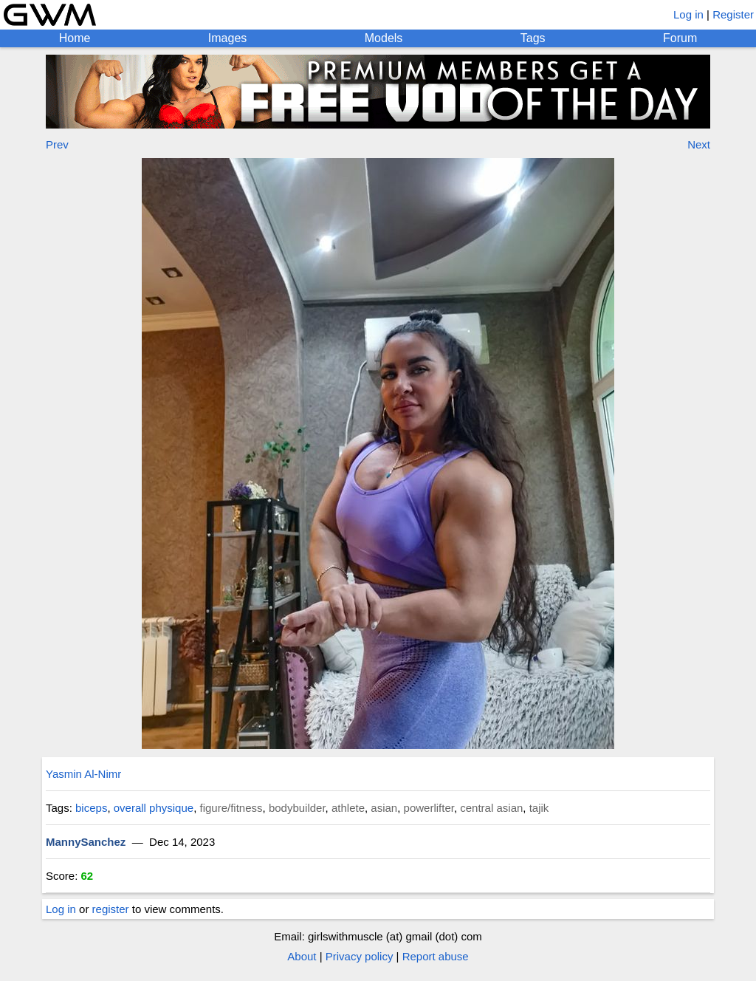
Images (227, 38)
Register (733, 14)
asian (384, 807)
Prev (57, 144)
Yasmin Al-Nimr (83, 774)
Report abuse (435, 956)
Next (698, 144)
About (301, 956)
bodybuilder (297, 807)
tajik (539, 807)
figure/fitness (230, 807)
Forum (680, 38)
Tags (533, 38)
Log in (688, 14)
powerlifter (429, 807)
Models (384, 38)
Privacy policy (360, 956)
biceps (91, 807)
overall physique (153, 807)
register (110, 909)
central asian (491, 807)
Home (75, 38)
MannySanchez (86, 841)
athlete (348, 807)
